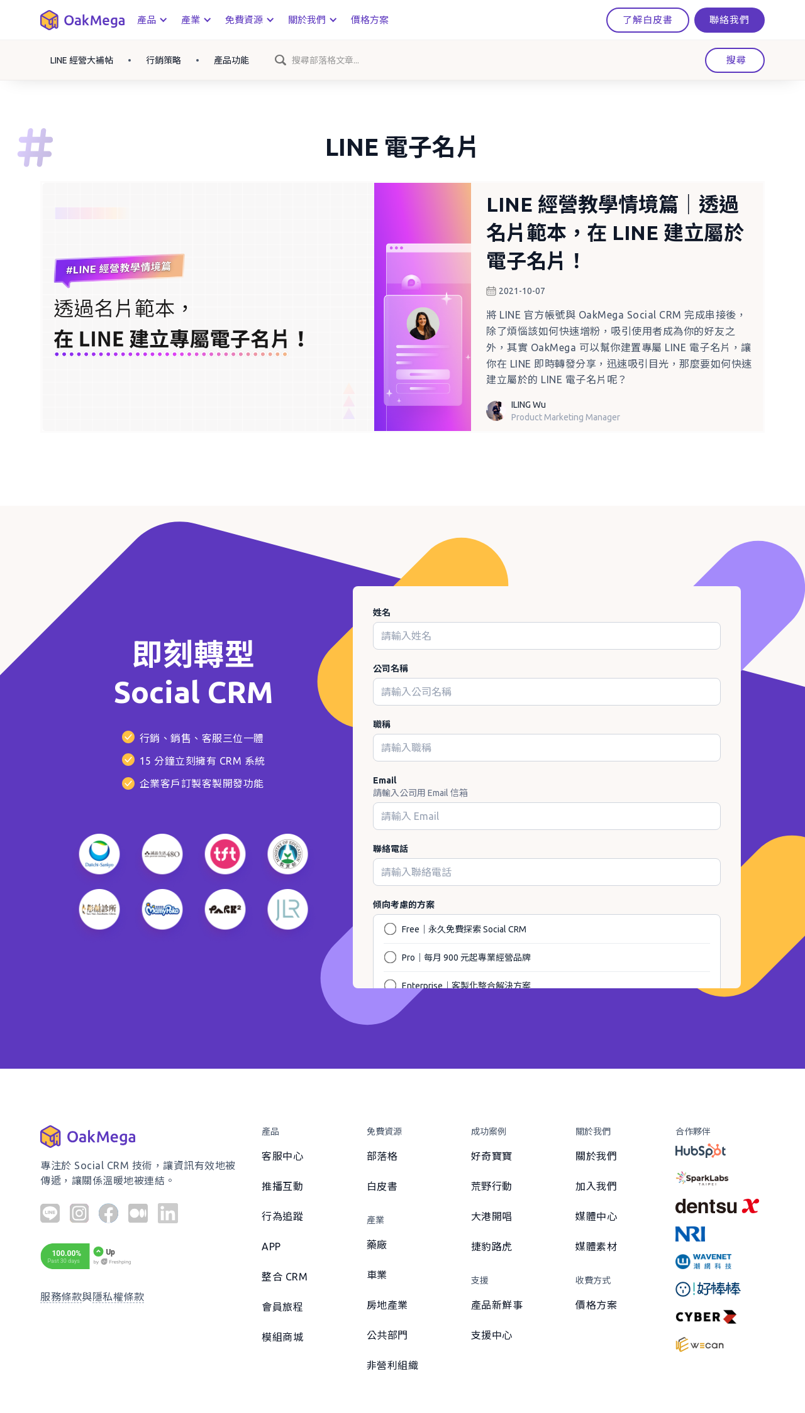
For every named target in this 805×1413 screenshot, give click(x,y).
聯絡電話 (390, 849)
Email (384, 780)
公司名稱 (390, 668)
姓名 (382, 613)
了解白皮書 (648, 19)
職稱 (382, 724)
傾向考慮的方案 (404, 905)
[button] (151, 20)
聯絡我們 (729, 19)
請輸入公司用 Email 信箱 (420, 793)
